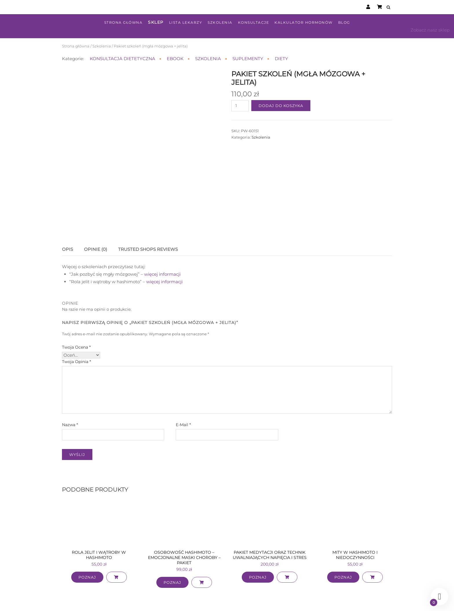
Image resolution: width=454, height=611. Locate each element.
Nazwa (70, 398)
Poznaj (87, 551)
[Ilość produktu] (240, 105)
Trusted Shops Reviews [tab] (148, 223)
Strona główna (123, 22)
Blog (344, 22)
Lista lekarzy (185, 22)
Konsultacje (253, 22)
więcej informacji (163, 248)
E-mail (183, 398)
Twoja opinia (76, 335)
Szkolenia (220, 22)
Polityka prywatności (266, 600)
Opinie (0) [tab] (95, 223)
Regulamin (232, 600)
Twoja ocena (76, 320)
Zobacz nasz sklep (430, 30)
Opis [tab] (67, 223)
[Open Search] (389, 7)
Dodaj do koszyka (281, 105)
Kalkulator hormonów (303, 22)
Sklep (156, 22)
